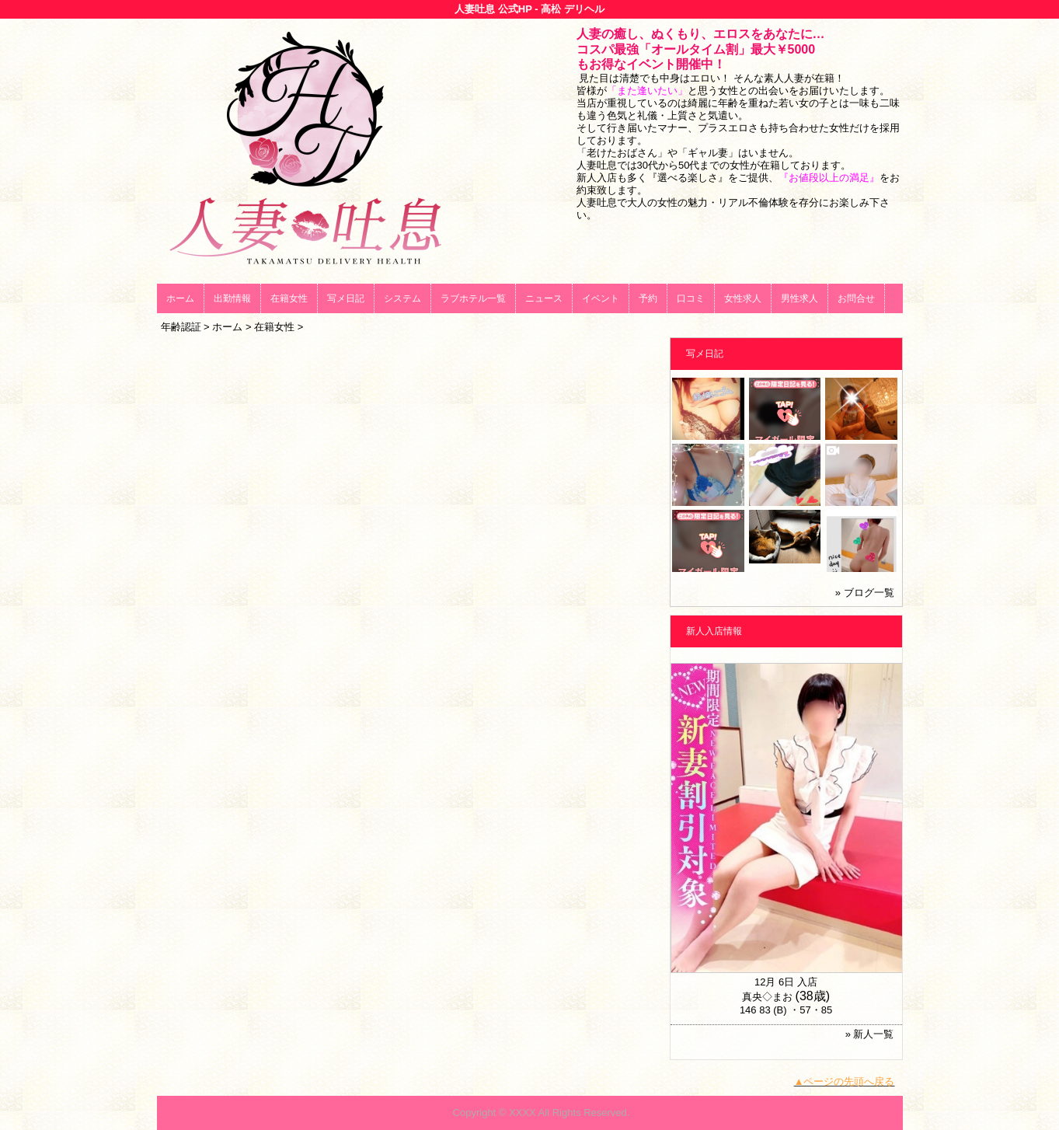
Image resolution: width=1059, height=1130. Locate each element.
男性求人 (799, 298)
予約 (648, 298)
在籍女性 (289, 298)
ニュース (544, 298)
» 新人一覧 (869, 1034)
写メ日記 (345, 298)
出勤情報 (232, 298)
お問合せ (856, 298)
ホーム (180, 298)
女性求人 (742, 298)
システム (402, 298)
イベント (600, 298)
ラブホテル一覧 (473, 298)
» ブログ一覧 (864, 592)
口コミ (691, 298)
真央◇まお (767, 997)
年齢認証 (181, 327)
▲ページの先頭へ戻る (844, 1081)
